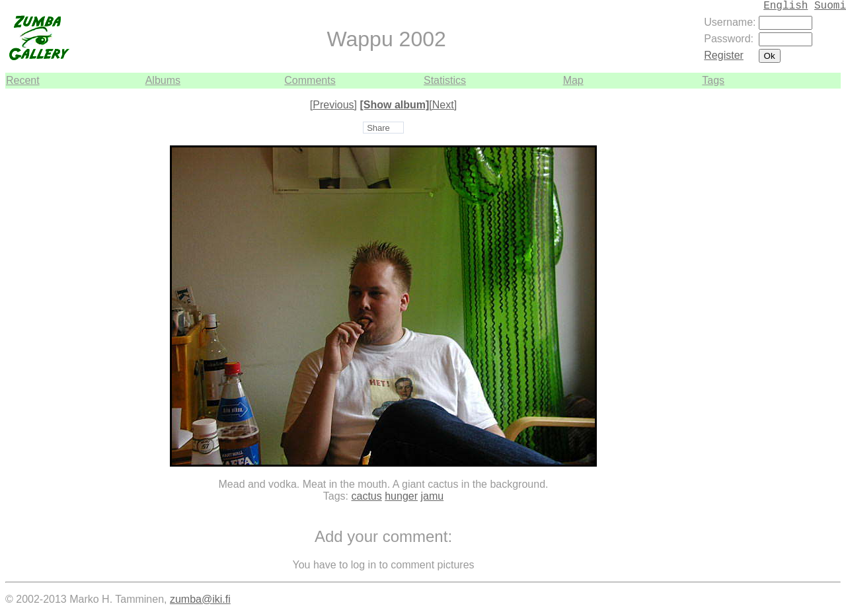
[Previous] (333, 104)
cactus (367, 496)
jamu (431, 496)
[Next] (443, 104)
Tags (713, 80)
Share (378, 128)
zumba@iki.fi (200, 599)
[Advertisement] (801, 287)
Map (573, 80)
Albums (162, 80)
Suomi (830, 6)
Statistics (445, 80)
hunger (401, 496)
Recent (23, 80)
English (785, 6)
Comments (309, 80)
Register (724, 55)
